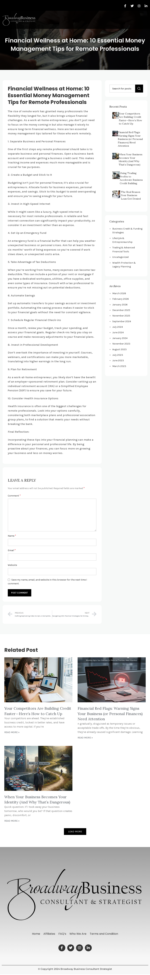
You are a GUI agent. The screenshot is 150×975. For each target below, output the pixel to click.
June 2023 (118, 360)
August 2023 (119, 349)
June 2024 (118, 332)
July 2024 (117, 326)
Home (36, 934)
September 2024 (121, 321)
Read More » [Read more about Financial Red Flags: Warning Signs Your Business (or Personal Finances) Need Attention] (85, 737)
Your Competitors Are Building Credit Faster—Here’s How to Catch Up (130, 118)
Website (12, 565)
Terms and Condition (104, 934)
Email (12, 550)
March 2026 (119, 293)
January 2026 (120, 304)
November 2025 (121, 315)
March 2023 (119, 366)
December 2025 (121, 310)
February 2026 (120, 298)
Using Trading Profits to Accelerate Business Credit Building (131, 178)
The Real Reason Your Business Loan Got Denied (131, 195)
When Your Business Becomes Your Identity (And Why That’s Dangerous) (130, 159)
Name (12, 535)
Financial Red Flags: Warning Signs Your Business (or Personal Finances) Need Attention (130, 139)
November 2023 (121, 343)
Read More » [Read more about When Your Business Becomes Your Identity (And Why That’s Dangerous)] (12, 820)
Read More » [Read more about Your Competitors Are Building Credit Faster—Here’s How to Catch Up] (12, 732)
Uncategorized (120, 257)
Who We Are (78, 934)
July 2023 (117, 354)
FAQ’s (62, 934)
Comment (14, 495)
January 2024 (120, 338)
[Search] (126, 89)
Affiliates (49, 934)
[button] (143, 16)
